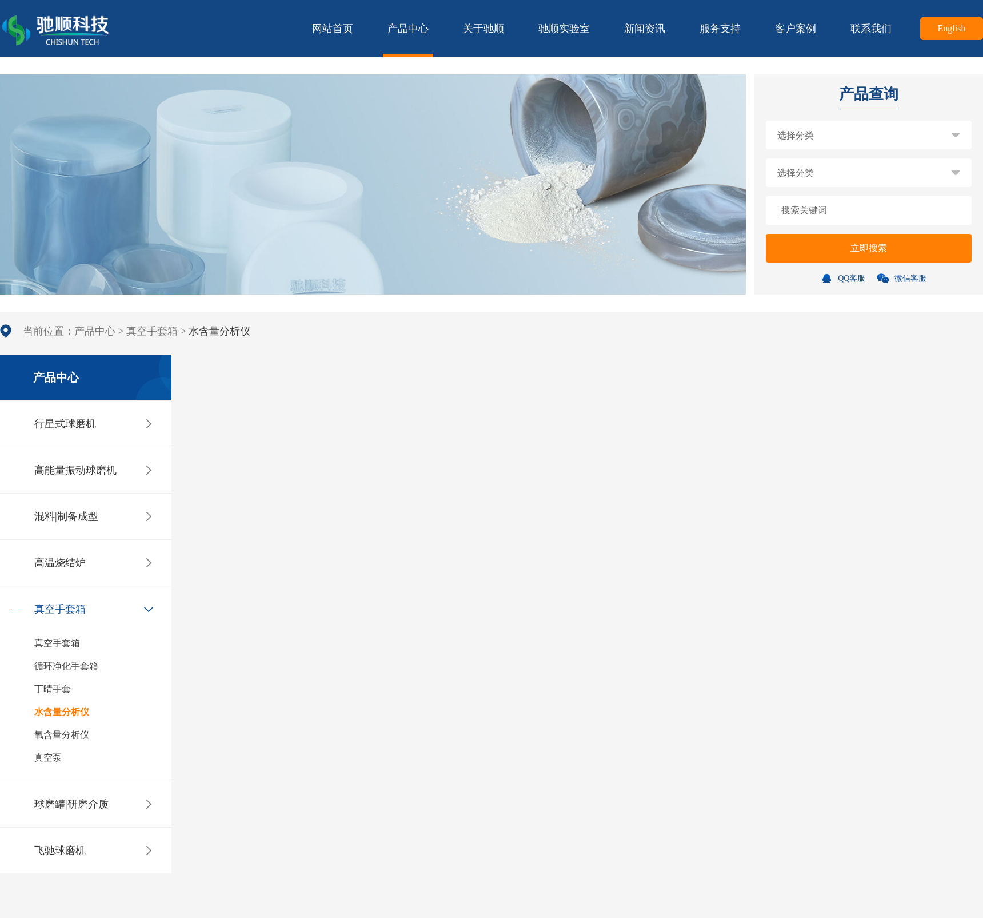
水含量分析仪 (61, 712)
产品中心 (408, 40)
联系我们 (871, 28)
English (952, 28)
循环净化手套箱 (66, 666)
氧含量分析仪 (61, 735)
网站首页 (332, 28)
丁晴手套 (52, 689)
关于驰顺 (483, 28)
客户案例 (795, 28)
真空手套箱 (152, 331)
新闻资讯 (644, 28)
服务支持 (720, 28)
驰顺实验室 (564, 28)
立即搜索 (868, 248)
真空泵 (48, 757)
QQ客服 (844, 278)
